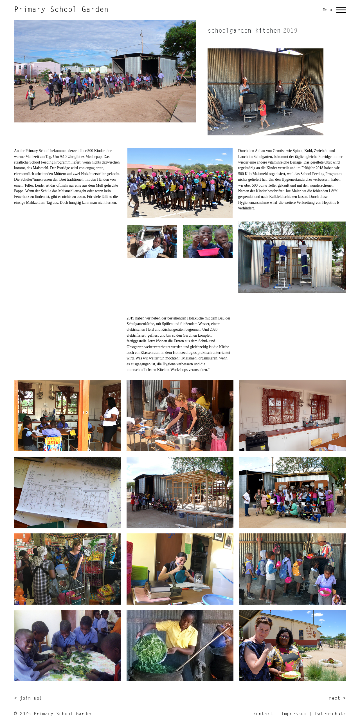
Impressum (294, 714)
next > (337, 698)
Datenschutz (330, 714)
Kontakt (263, 714)
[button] (341, 10)
